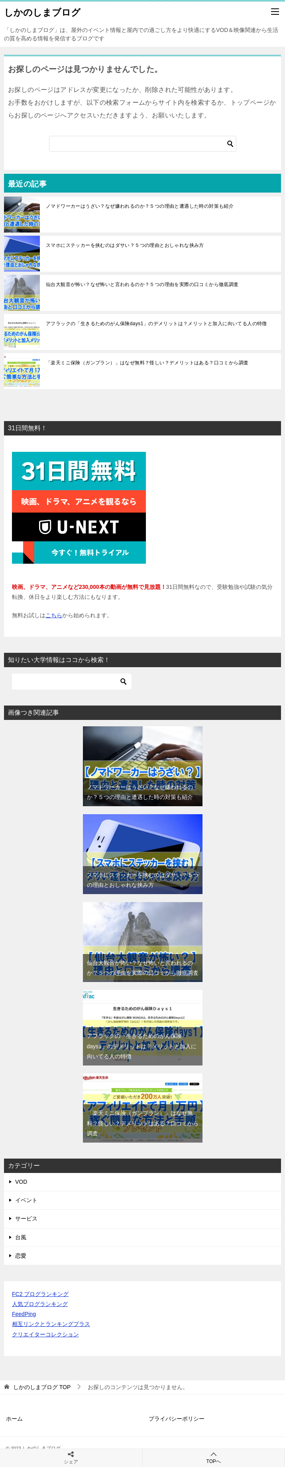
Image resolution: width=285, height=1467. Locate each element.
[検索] (142, 144)
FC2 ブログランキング (40, 1294)
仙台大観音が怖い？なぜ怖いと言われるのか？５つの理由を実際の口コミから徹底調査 (142, 284)
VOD (21, 1182)
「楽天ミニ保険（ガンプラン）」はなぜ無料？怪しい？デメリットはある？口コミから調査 (147, 363)
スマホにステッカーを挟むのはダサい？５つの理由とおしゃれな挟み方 (125, 245)
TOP (42, 1387)
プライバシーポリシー (176, 1418)
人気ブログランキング (40, 1304)
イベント (26, 1200)
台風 (20, 1237)
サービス (26, 1218)
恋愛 (20, 1255)
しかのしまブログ (42, 11)
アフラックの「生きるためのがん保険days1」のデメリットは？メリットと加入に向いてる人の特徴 (156, 323)
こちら (53, 615)
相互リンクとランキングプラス (51, 1324)
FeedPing (24, 1314)
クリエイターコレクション (45, 1334)
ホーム (14, 1418)
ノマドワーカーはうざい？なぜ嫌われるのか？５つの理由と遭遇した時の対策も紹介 (140, 206)
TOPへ (214, 1457)
